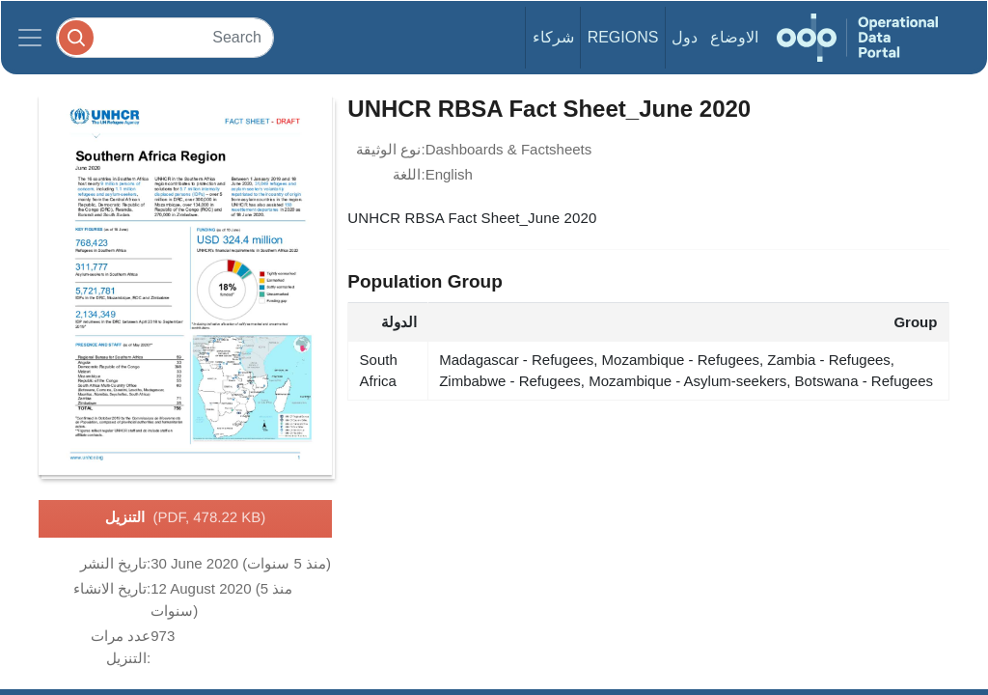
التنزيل (185, 518)
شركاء (553, 37)
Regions (623, 37)
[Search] (165, 37)
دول (685, 37)
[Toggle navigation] (30, 37)
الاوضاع (734, 37)
